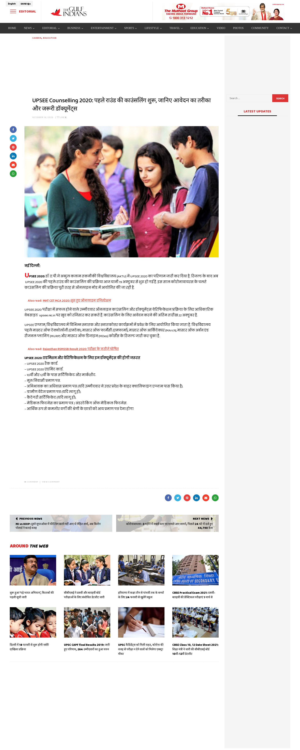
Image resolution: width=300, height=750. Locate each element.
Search (280, 98)
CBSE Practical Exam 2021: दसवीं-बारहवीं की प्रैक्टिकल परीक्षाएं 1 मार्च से (193, 595)
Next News (201, 519)
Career (36, 37)
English (12, 3)
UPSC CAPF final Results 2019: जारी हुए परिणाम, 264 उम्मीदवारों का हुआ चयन (87, 647)
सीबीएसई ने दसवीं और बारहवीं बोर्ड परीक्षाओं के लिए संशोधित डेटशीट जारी (84, 595)
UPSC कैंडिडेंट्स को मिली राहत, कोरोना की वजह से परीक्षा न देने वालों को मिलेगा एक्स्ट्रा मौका (140, 649)
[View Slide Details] (223, 11)
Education (50, 37)
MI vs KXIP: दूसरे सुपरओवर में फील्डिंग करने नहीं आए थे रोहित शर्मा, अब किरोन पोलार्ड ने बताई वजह (58, 526)
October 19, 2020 (43, 117)
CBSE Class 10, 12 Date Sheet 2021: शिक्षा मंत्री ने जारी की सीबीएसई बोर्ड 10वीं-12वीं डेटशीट (195, 649)
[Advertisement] (125, 67)
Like (61, 117)
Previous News (30, 519)
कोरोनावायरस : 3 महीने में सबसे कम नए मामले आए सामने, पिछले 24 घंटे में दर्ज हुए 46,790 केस (169, 526)
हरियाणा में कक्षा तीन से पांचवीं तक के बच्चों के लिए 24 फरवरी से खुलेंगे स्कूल (141, 595)
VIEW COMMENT (51, 481)
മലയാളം (26, 3)
